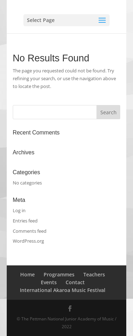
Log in (19, 210)
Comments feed (29, 231)
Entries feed (25, 220)
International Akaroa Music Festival (62, 290)
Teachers (94, 274)
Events (49, 282)
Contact (75, 282)
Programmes (59, 274)
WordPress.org (28, 241)
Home (27, 274)
